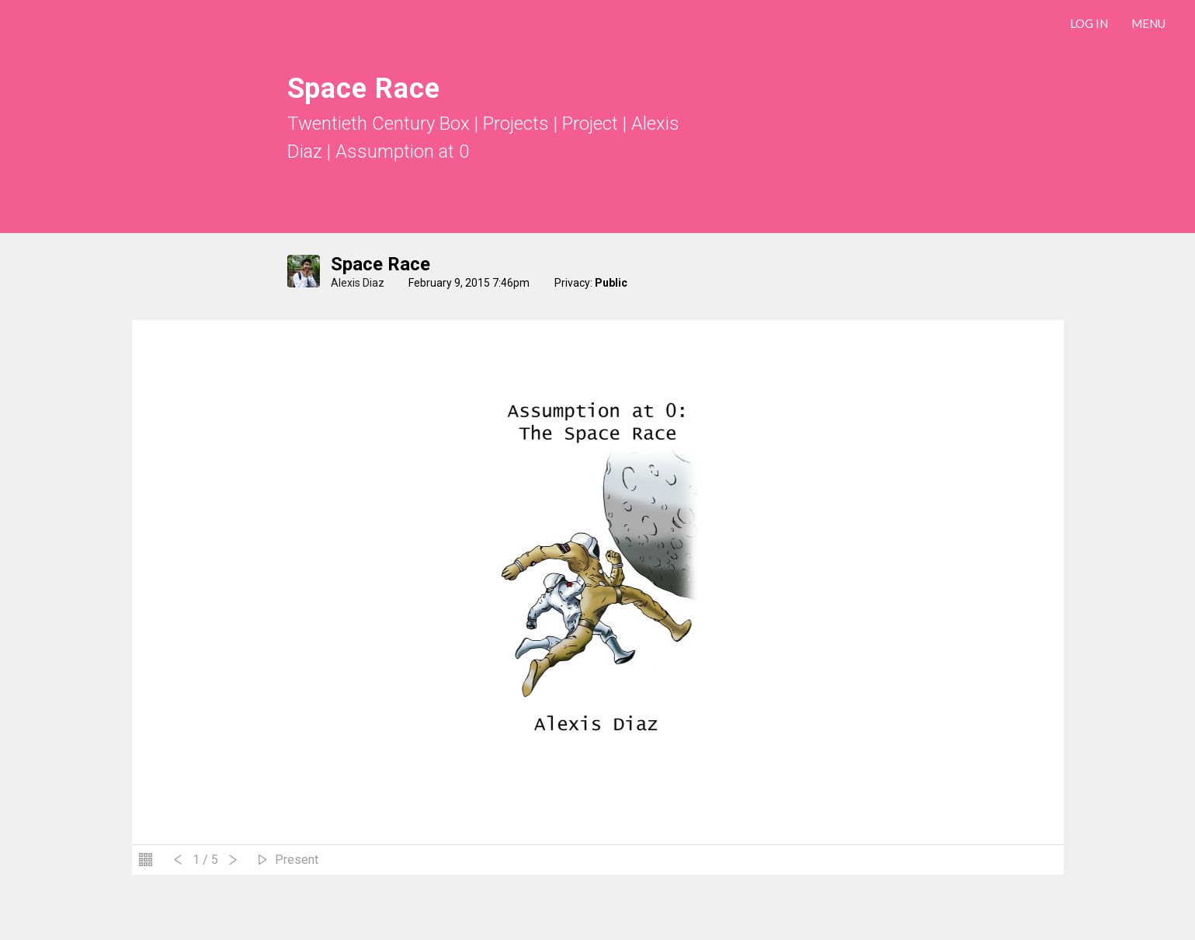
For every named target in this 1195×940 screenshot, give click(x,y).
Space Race (380, 264)
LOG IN (1089, 23)
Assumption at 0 (402, 151)
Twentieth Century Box (378, 123)
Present (296, 859)
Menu (1148, 23)
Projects (516, 123)
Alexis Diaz (357, 283)
